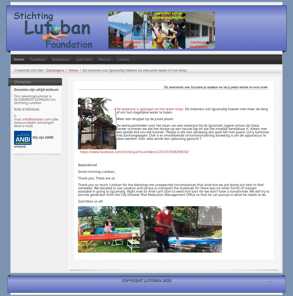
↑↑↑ (269, 281)
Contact (124, 59)
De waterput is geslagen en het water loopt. (150, 109)
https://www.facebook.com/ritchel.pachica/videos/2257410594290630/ (134, 152)
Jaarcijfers (84, 59)
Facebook (37, 59)
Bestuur (105, 59)
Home (19, 59)
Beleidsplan (61, 59)
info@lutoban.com (36, 119)
